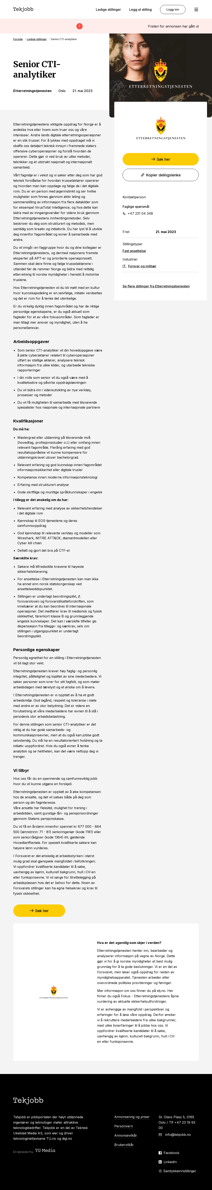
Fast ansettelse (134, 251)
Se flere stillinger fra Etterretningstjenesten (156, 286)
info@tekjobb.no (178, 1135)
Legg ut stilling (140, 9)
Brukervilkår (124, 1145)
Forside (18, 39)
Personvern (123, 1126)
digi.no (67, 1138)
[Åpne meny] (196, 9)
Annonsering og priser (132, 1117)
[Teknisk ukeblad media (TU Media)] (45, 1151)
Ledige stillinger (108, 9)
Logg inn (172, 9)
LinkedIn (170, 1162)
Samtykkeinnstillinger (177, 1171)
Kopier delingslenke (161, 175)
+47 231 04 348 (140, 213)
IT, (124, 266)
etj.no (161, 991)
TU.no (51, 1138)
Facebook (171, 1153)
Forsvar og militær (142, 266)
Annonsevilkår (125, 1135)
